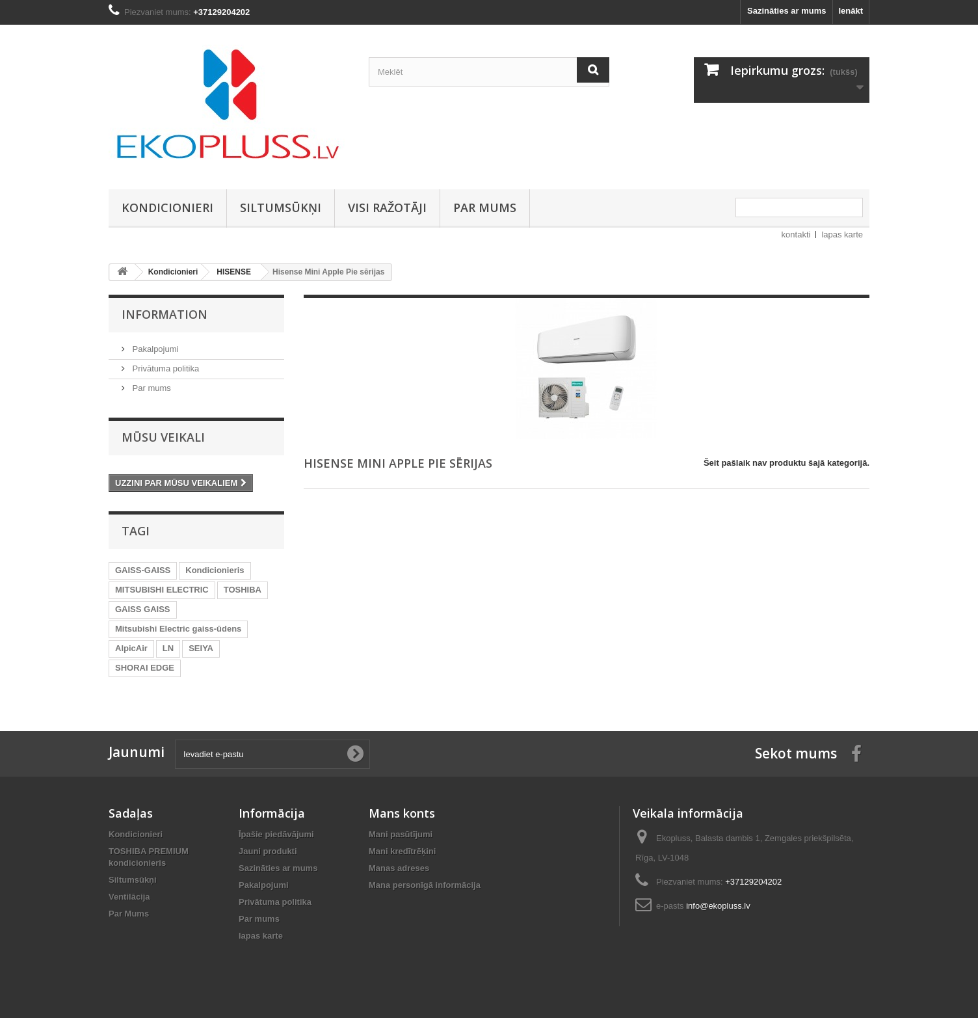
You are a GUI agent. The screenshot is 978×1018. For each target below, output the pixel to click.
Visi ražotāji (387, 207)
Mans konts (402, 813)
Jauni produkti (268, 851)
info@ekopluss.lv (718, 906)
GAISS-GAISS (142, 570)
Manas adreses (399, 868)
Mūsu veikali (163, 437)
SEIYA (201, 648)
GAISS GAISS (142, 609)
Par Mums (129, 913)
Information (164, 314)
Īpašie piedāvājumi (276, 834)
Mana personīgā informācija (425, 885)
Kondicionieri (167, 207)
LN (168, 648)
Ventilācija (129, 897)
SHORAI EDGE (144, 668)
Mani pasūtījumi (400, 834)
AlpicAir (131, 648)
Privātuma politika (164, 368)
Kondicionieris (214, 570)
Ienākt (850, 11)
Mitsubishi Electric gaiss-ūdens (178, 629)
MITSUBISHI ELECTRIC (162, 590)
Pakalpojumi (154, 349)
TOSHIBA (242, 590)
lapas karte (842, 234)
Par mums (484, 207)
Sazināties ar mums (786, 11)
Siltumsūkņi (280, 207)
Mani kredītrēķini (402, 851)
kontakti (796, 234)
